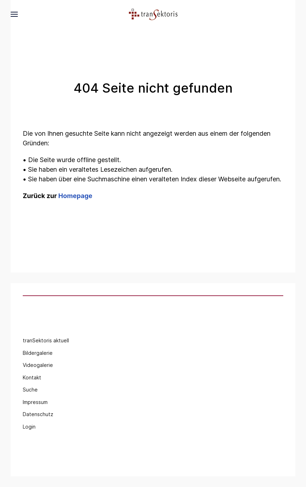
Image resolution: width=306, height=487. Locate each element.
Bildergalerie (38, 353)
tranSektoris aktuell (46, 340)
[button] (14, 14)
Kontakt (32, 377)
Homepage (75, 196)
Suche (30, 390)
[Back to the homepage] (153, 14)
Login (29, 427)
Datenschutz (38, 414)
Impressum (35, 402)
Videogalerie (38, 365)
